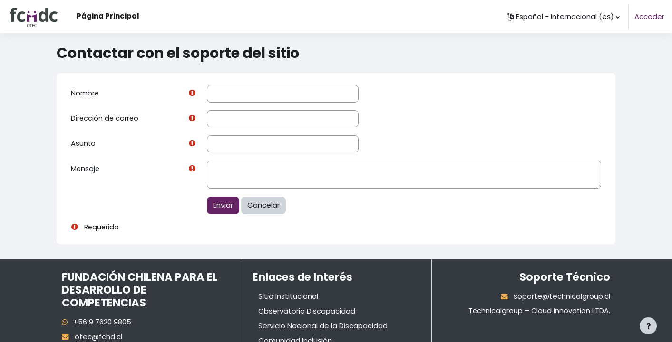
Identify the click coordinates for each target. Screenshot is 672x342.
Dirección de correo (105, 119)
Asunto (83, 144)
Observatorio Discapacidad (306, 312)
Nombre (85, 93)
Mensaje (85, 170)
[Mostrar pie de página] (648, 325)
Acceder (649, 16)
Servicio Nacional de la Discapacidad (323, 327)
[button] (563, 16)
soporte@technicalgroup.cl (562, 298)
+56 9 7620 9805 (103, 323)
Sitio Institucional (288, 298)
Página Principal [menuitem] (108, 16)
